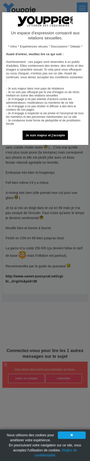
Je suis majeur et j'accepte (45, 135)
